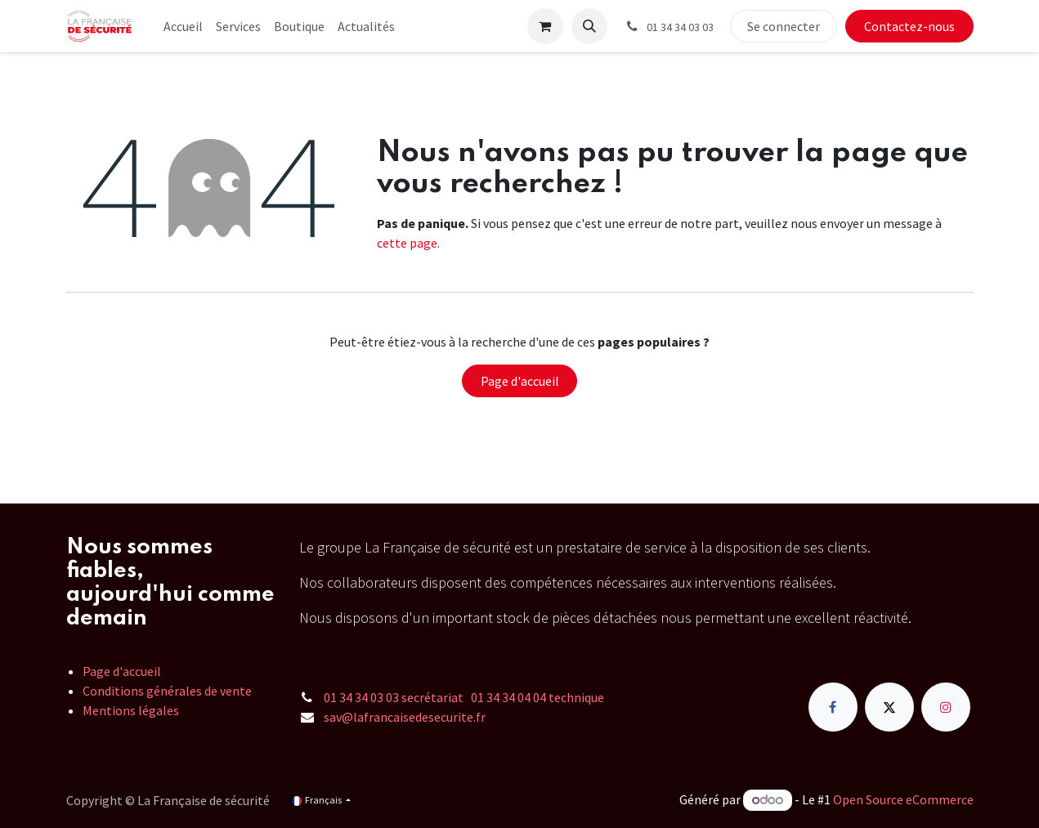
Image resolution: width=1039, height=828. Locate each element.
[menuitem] (183, 26)
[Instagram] (945, 707)
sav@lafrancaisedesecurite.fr (405, 717)
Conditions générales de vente (167, 691)
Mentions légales (131, 710)
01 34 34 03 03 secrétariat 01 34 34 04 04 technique (464, 697)
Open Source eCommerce (903, 799)
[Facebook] (833, 707)
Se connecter (783, 26)
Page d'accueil (520, 381)
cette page (407, 243)
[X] (889, 707)
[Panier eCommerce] (545, 26)
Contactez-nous (909, 26)
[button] (589, 26)
